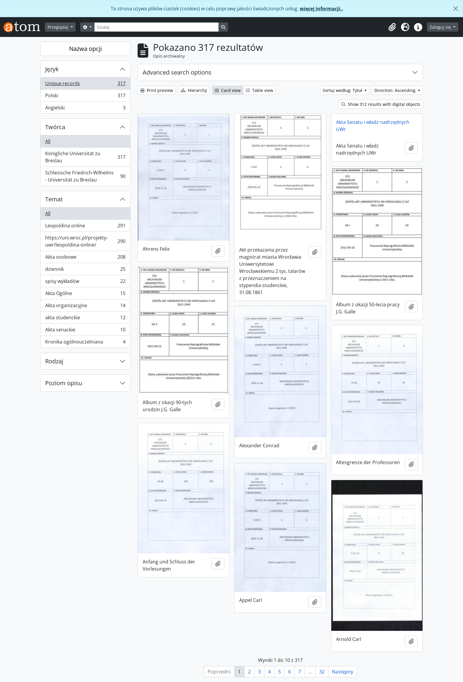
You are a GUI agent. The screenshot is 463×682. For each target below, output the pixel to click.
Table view (259, 90)
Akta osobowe (85, 258)
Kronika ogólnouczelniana (85, 343)
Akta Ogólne (85, 294)
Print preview (156, 90)
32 (322, 671)
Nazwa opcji (85, 49)
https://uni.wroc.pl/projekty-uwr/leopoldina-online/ (85, 241)
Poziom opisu (63, 383)
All (47, 141)
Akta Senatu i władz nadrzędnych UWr (372, 125)
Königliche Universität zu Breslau (85, 157)
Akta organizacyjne (85, 307)
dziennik (85, 270)
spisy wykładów (85, 282)
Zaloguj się (441, 27)
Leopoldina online (85, 227)
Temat (54, 199)
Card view (228, 90)
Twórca (55, 127)
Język (52, 69)
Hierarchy (194, 90)
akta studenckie (85, 319)
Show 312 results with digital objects (380, 104)
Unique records (85, 85)
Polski (85, 97)
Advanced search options (177, 72)
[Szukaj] (156, 27)
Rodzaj (54, 361)
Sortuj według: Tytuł (343, 90)
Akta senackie (85, 331)
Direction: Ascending (395, 90)
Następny (342, 671)
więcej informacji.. (321, 8)
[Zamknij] (456, 8)
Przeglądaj (58, 27)
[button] (392, 27)
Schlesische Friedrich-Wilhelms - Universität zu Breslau (85, 176)
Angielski (85, 109)
